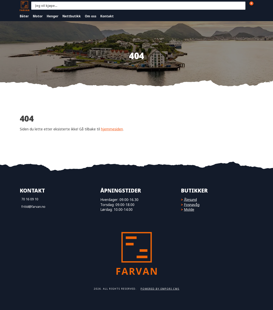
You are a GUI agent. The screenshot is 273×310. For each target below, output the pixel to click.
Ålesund (190, 199)
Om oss (90, 16)
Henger (52, 16)
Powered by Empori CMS (160, 288)
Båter (24, 16)
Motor (38, 16)
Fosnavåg (191, 204)
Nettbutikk (71, 16)
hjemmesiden (112, 129)
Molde (189, 209)
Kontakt (107, 16)
